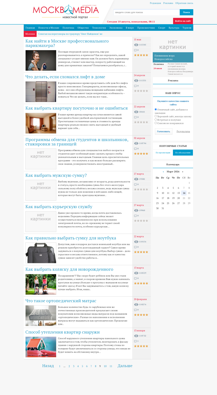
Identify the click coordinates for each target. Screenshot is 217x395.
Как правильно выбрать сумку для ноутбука (70, 238)
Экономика (115, 27)
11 (111, 366)
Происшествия (146, 27)
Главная (30, 27)
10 (105, 366)
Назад (48, 365)
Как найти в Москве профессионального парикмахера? (67, 43)
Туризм (187, 27)
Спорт (161, 27)
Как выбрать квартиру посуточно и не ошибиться (76, 108)
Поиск (186, 12)
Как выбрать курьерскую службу (58, 206)
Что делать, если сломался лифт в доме (65, 76)
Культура (174, 27)
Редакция (155, 3)
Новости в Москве (48, 27)
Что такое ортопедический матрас (60, 300)
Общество (83, 27)
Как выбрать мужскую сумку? (56, 175)
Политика (68, 27)
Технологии (99, 27)
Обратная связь (184, 3)
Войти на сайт (183, 21)
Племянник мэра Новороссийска (164, 57)
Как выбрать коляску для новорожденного (69, 269)
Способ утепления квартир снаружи (62, 332)
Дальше (125, 365)
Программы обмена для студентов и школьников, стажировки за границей (76, 141)
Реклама (168, 3)
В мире (130, 27)
